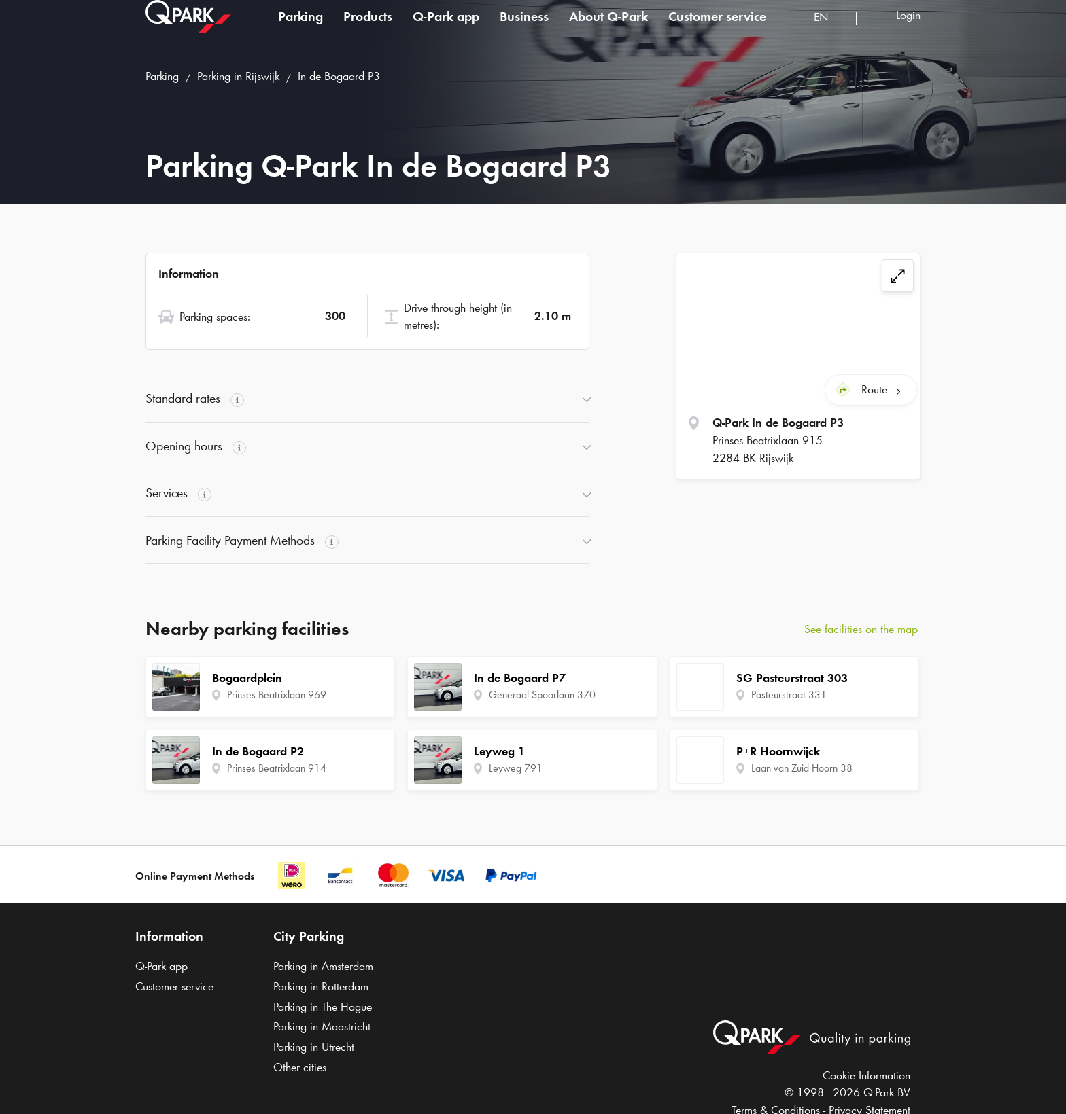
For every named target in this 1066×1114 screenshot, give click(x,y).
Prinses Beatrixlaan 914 (276, 767)
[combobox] (830, 32)
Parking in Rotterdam (320, 986)
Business (524, 30)
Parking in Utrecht (313, 1046)
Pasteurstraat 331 (789, 694)
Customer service (717, 30)
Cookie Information (866, 1075)
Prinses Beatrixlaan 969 (276, 694)
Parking (300, 30)
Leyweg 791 (516, 767)
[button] (367, 399)
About (608, 30)
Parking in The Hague (322, 1006)
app (446, 30)
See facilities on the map (861, 629)
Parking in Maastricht (322, 1026)
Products (367, 30)
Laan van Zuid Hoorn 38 (802, 767)
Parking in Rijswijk (238, 76)
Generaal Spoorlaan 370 (542, 694)
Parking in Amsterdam (323, 965)
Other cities (299, 1067)
